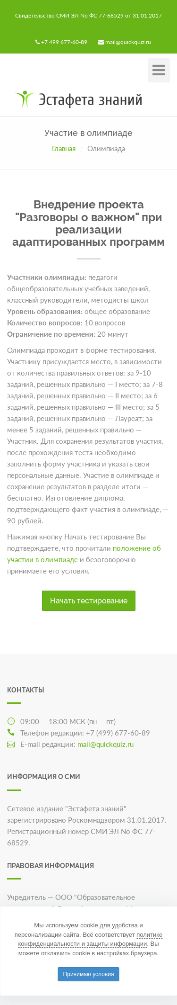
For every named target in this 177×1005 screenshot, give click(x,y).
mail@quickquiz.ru (128, 41)
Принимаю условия (88, 974)
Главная (64, 148)
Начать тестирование (88, 600)
